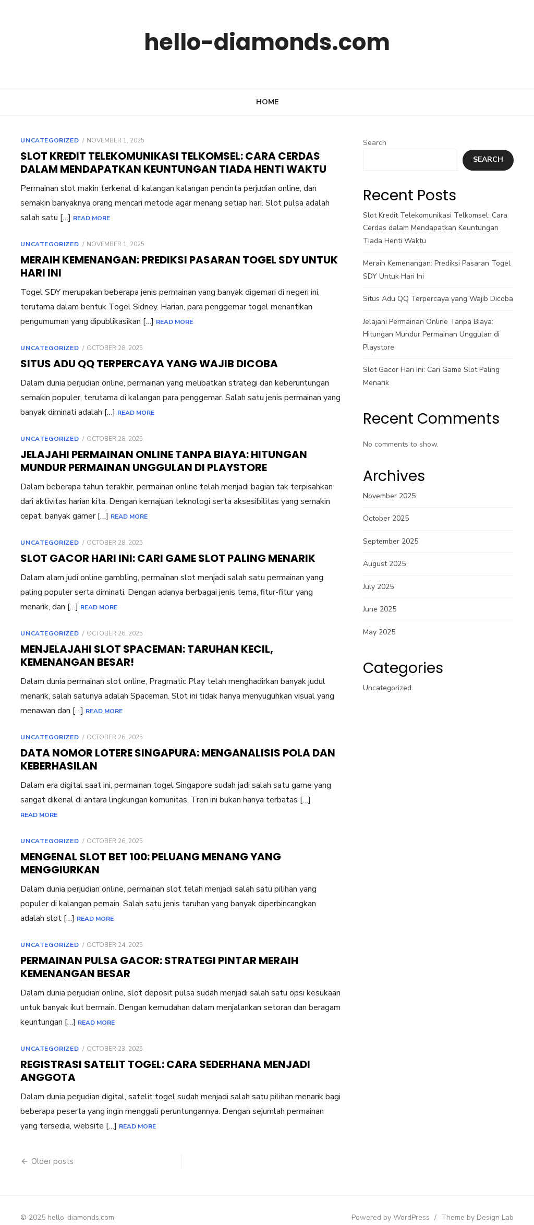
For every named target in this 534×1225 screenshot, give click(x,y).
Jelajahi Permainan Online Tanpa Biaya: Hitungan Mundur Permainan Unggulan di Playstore (154, 461)
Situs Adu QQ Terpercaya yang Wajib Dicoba (140, 363)
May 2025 (382, 632)
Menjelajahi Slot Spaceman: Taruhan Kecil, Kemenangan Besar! (176, 655)
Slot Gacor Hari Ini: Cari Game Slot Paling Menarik (159, 558)
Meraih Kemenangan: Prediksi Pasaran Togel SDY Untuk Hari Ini (170, 266)
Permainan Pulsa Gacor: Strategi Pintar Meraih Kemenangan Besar (150, 952)
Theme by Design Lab (486, 1203)
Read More (29, 218)
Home (267, 102)
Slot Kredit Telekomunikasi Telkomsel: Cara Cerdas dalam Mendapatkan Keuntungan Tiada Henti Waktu (164, 162)
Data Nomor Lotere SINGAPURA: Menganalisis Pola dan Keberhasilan (168, 759)
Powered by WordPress (399, 1203)
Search (378, 143)
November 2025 (392, 496)
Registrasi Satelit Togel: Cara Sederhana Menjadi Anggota (156, 1056)
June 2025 (382, 609)
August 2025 (387, 564)
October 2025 (389, 518)
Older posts (43, 1147)
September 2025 (393, 541)
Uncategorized (40, 140)
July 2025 (381, 587)
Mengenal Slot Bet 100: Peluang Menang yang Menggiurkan (141, 848)
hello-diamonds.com (267, 41)
